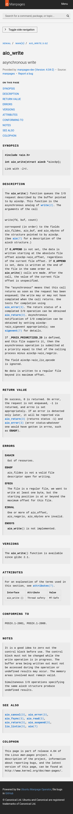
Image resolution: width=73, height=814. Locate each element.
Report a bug (25, 73)
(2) (47, 205)
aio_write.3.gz (38, 43)
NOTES (7, 125)
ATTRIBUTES (10, 114)
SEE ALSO (8, 130)
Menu (64, 3)
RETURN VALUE (12, 99)
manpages (9, 73)
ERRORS (7, 104)
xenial (7, 43)
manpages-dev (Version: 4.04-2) (35, 69)
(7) (17, 238)
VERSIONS (9, 109)
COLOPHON (9, 135)
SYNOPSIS (9, 88)
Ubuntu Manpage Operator (36, 789)
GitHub (9, 793)
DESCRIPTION (11, 93)
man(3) (19, 43)
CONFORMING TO (13, 120)
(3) (14, 307)
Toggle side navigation (21, 29)
